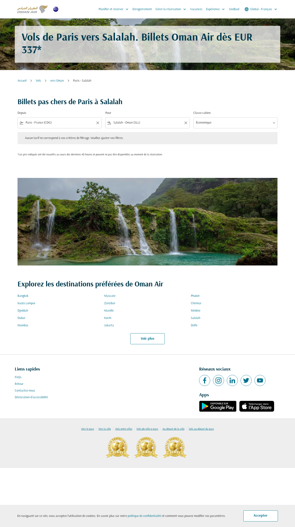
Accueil (22, 80)
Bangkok (23, 296)
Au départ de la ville (173, 429)
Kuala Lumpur (26, 303)
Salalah (195, 318)
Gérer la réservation (172, 9)
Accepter (261, 516)
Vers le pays (87, 429)
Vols (38, 80)
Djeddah (23, 310)
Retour (19, 384)
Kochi (107, 318)
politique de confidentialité (144, 516)
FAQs (18, 377)
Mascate (109, 296)
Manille (109, 310)
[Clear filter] (97, 123)
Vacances (196, 9)
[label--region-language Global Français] (261, 9)
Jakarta (109, 325)
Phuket (195, 296)
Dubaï (21, 318)
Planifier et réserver (115, 9)
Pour (108, 113)
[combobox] (60, 122)
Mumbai (23, 325)
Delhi (194, 325)
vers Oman (57, 80)
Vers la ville (104, 429)
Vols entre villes (123, 429)
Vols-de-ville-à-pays (147, 429)
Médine (195, 310)
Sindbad (234, 9)
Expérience (216, 9)
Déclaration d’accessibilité (31, 397)
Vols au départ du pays (201, 429)
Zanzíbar (109, 303)
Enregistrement (142, 9)
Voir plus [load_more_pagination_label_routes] (147, 339)
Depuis (22, 113)
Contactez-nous (25, 390)
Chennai (196, 303)
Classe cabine (202, 113)
